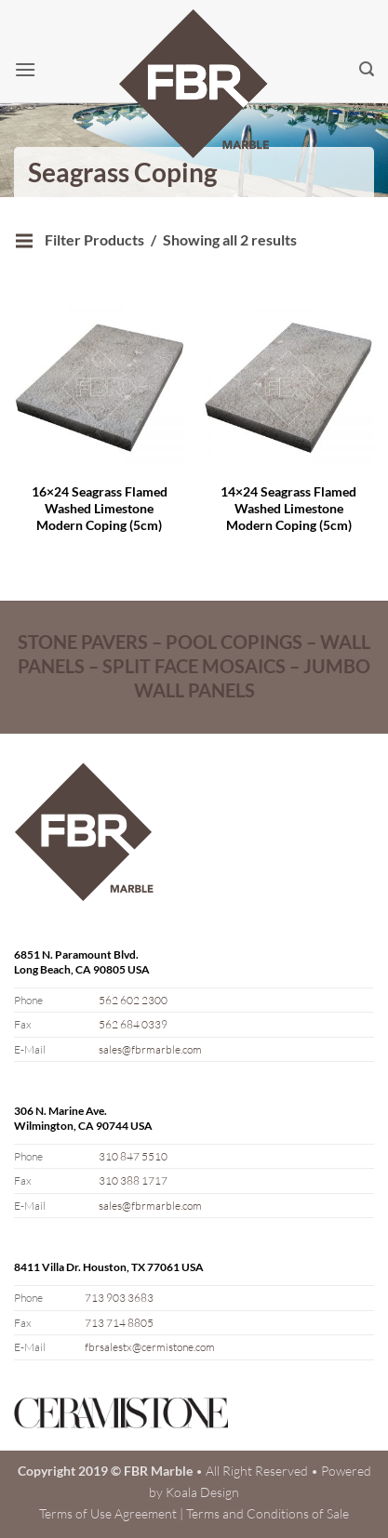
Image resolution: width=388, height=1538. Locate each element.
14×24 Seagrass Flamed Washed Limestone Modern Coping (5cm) (288, 508)
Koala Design (202, 1492)
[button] (25, 69)
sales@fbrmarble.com (150, 1049)
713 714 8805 (119, 1323)
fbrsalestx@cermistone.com (150, 1347)
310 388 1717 (133, 1180)
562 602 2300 (133, 1000)
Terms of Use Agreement (108, 1513)
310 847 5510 (133, 1156)
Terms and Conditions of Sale (267, 1513)
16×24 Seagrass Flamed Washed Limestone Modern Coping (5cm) (99, 508)
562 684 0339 (133, 1024)
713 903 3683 (119, 1298)
